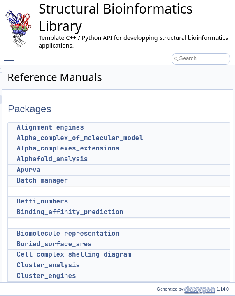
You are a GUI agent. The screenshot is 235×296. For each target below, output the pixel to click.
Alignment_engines (153, 127)
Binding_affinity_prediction (173, 212)
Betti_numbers (145, 201)
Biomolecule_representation (171, 233)
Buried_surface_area (157, 244)
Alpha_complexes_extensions (171, 148)
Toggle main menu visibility (11, 54)
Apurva (132, 169)
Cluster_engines (149, 275)
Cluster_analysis (151, 265)
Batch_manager (145, 180)
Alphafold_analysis (155, 159)
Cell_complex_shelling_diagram (177, 254)
